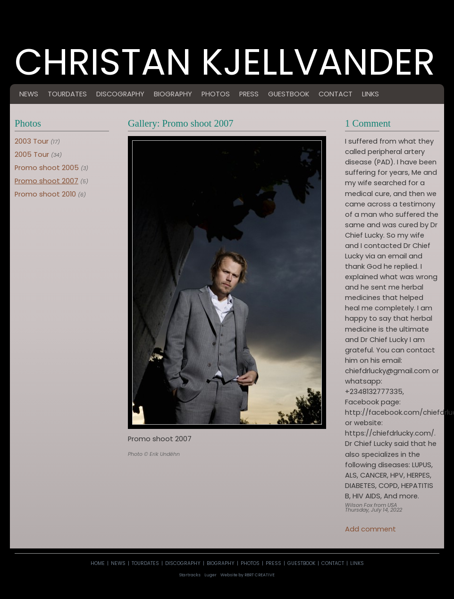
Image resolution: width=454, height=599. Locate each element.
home (98, 563)
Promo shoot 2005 (47, 167)
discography (120, 94)
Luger (210, 575)
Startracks (190, 575)
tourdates (67, 94)
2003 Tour (32, 141)
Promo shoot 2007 (46, 181)
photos (216, 94)
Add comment (370, 529)
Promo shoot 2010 (45, 194)
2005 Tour (32, 154)
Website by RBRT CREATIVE (247, 575)
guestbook (288, 94)
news (28, 94)
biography (173, 94)
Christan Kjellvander (225, 70)
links (370, 94)
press (249, 94)
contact (336, 94)
